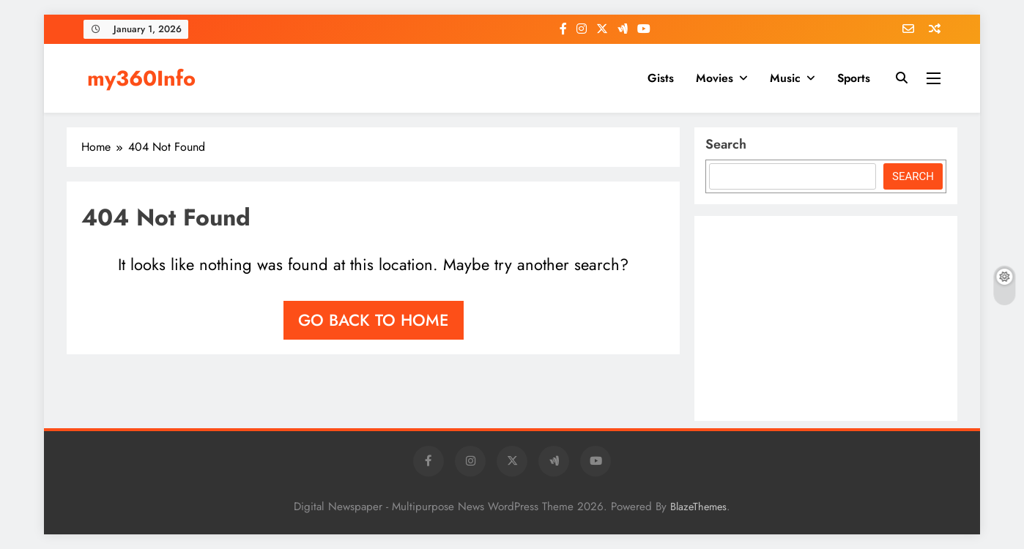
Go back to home (373, 320)
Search (725, 144)
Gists (661, 78)
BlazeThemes (698, 506)
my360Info (141, 78)
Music (785, 78)
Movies (714, 78)
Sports (853, 78)
